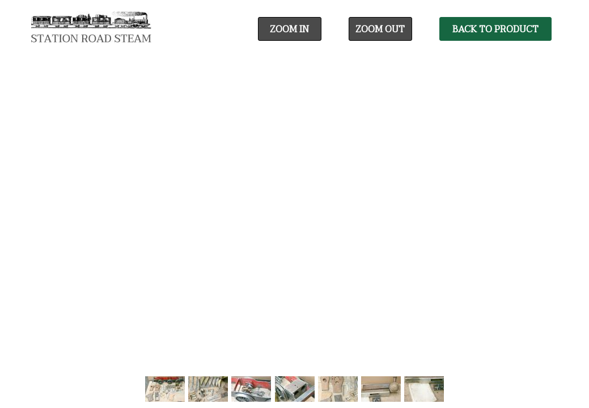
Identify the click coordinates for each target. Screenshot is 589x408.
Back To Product (495, 29)
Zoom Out (380, 29)
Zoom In (289, 29)
